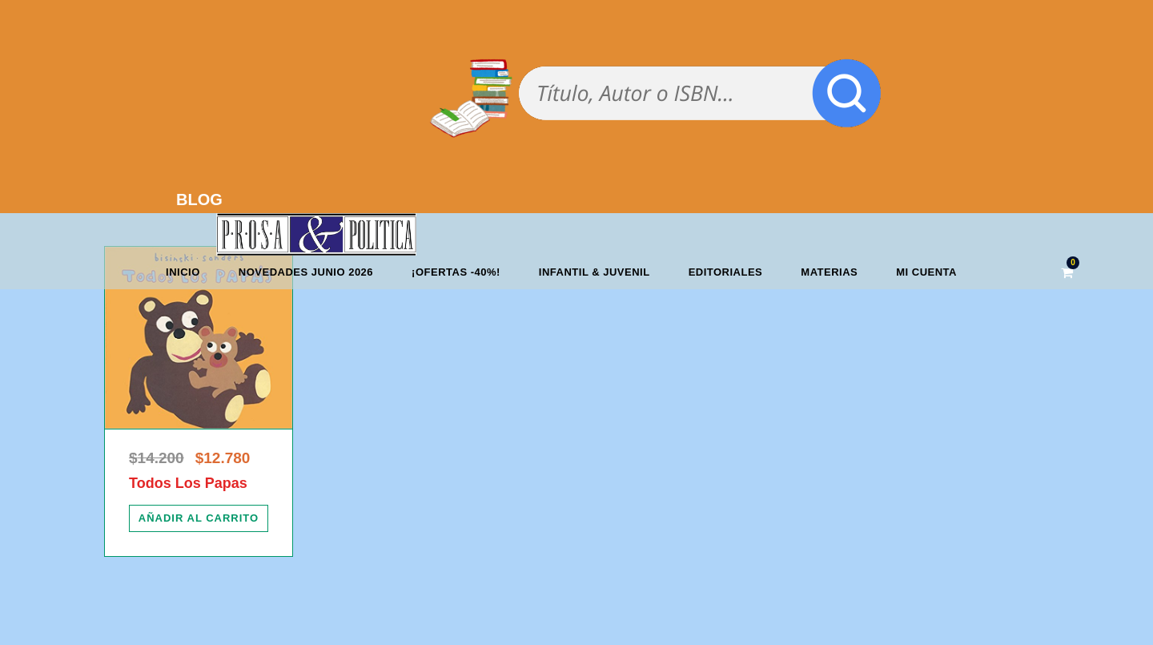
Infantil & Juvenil (594, 272)
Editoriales (726, 272)
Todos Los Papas (188, 483)
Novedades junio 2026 (306, 272)
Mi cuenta (926, 272)
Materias (829, 272)
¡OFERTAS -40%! (456, 272)
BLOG (199, 199)
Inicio (183, 272)
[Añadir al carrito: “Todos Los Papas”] (198, 518)
